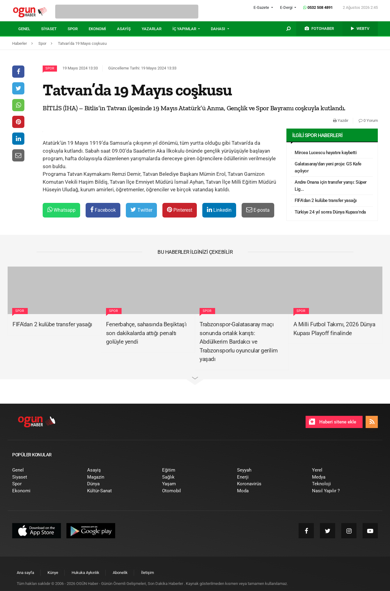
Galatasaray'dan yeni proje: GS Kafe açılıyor (328, 167)
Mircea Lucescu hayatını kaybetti (325, 152)
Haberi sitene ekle (332, 422)
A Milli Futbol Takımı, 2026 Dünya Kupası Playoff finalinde (334, 329)
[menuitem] (29, 29)
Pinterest (179, 210)
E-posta (258, 210)
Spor (49, 68)
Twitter (141, 210)
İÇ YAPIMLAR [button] (184, 29)
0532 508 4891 (318, 7)
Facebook (103, 210)
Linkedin (219, 210)
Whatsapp (61, 210)
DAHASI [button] (218, 29)
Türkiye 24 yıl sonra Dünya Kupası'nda (330, 212)
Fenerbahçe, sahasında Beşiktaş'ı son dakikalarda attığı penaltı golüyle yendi (146, 333)
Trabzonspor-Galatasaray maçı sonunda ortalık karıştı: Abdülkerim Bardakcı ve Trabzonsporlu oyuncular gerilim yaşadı (239, 342)
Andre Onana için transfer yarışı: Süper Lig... (331, 185)
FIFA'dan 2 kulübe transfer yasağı (326, 200)
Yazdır (340, 120)
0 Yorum (368, 120)
